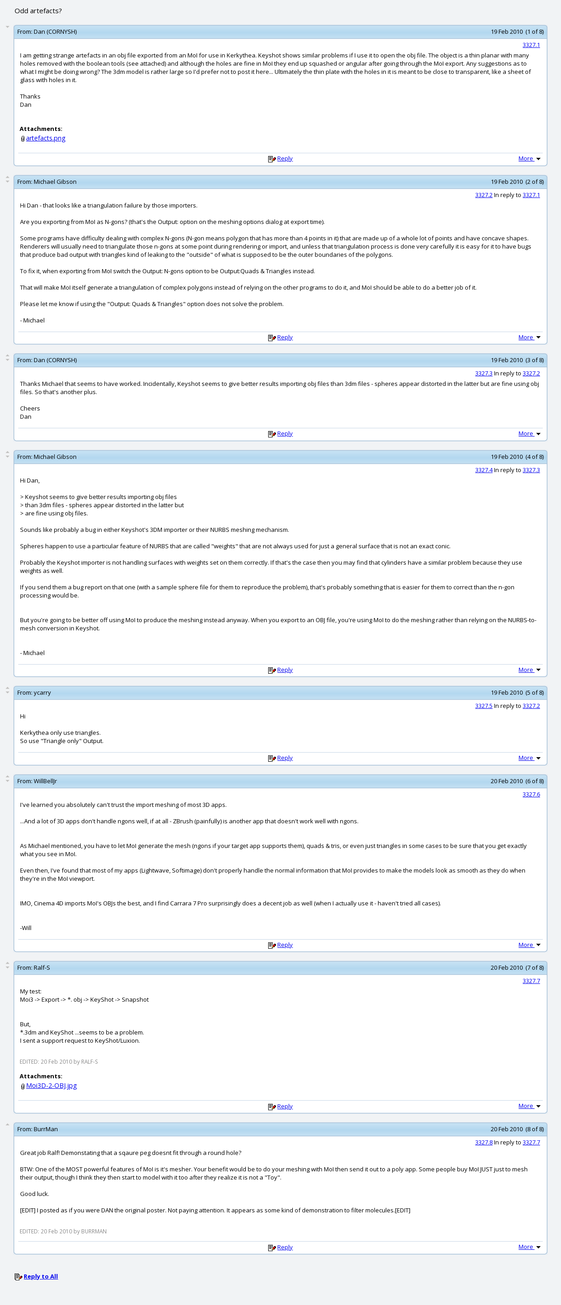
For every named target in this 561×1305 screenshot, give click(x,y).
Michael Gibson (55, 181)
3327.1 (531, 45)
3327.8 (484, 1142)
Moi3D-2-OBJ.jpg (51, 1085)
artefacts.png (46, 138)
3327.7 (531, 981)
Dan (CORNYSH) (55, 31)
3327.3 (484, 373)
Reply (285, 158)
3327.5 (484, 706)
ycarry (42, 692)
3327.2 (484, 195)
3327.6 (531, 794)
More (530, 158)
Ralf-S (42, 967)
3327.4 (484, 470)
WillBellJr (45, 781)
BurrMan (46, 1129)
